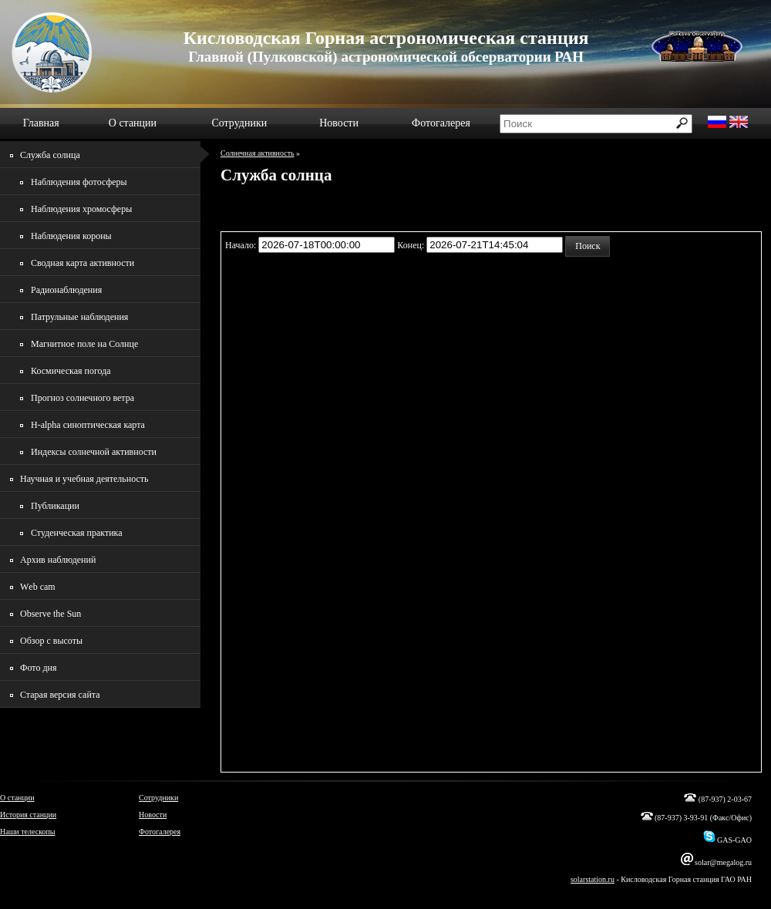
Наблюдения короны (71, 236)
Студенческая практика (77, 532)
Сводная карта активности (82, 263)
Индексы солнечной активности (94, 451)
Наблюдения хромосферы (81, 209)
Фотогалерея (441, 123)
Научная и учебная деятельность (84, 478)
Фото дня (38, 667)
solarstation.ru (592, 879)
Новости (339, 123)
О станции (133, 123)
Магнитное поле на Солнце (84, 343)
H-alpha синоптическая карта (88, 424)
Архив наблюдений (58, 559)
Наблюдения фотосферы (79, 182)
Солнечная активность (258, 153)
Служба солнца (50, 155)
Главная (41, 123)
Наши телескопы (28, 831)
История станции (28, 814)
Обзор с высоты (51, 640)
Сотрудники (239, 123)
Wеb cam (38, 586)
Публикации (55, 505)
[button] (587, 246)
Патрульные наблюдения (79, 316)
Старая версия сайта (60, 694)
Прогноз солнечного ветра (82, 397)
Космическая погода (71, 370)
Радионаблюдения (66, 289)
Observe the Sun (50, 613)
